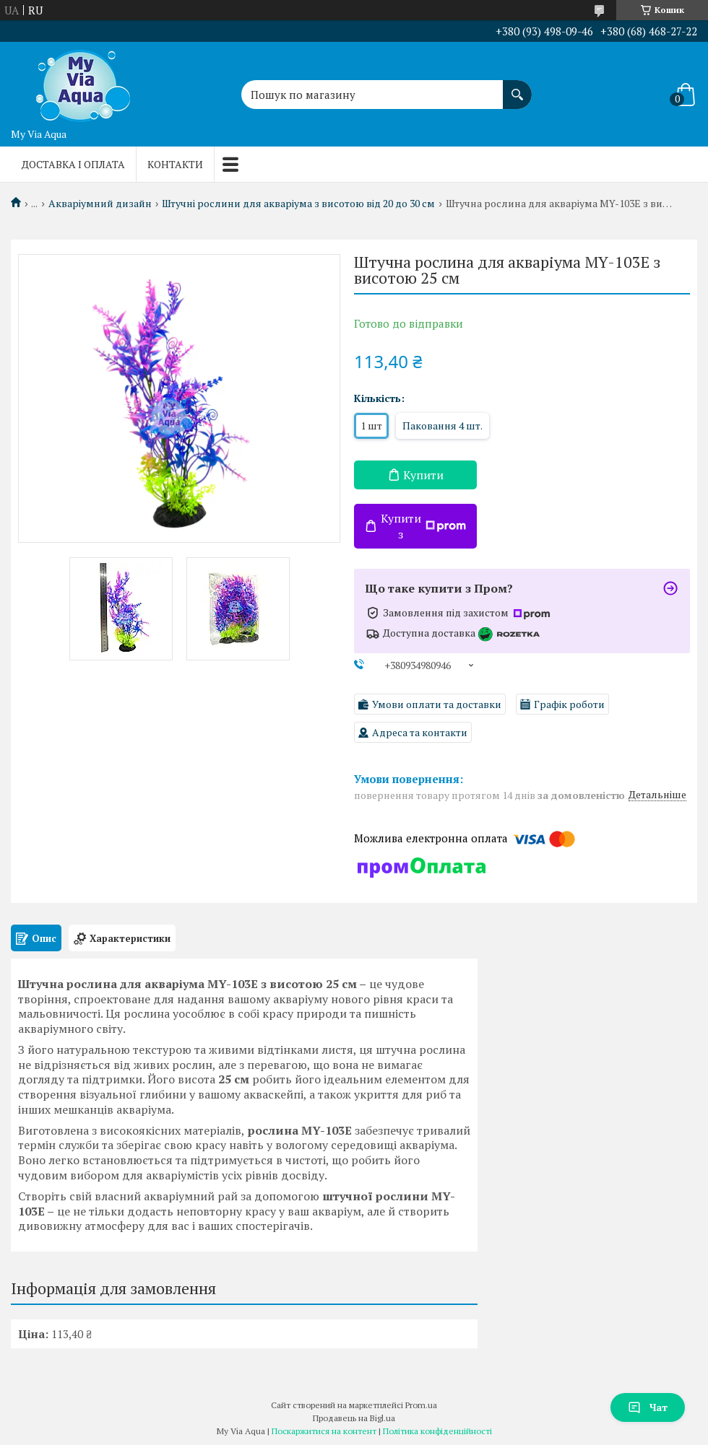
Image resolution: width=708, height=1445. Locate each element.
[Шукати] (517, 87)
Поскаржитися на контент (324, 1431)
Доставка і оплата (73, 164)
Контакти (175, 164)
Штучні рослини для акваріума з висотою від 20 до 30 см (298, 203)
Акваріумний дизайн (100, 203)
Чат (648, 1407)
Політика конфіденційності (437, 1431)
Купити (423, 475)
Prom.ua (421, 1405)
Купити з (423, 526)
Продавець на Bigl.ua (354, 1418)
